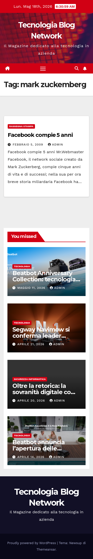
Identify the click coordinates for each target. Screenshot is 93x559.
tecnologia (22, 266)
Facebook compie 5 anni (40, 135)
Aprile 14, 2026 (31, 457)
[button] (77, 68)
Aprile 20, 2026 (31, 400)
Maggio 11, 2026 (32, 288)
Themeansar (46, 549)
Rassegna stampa (21, 126)
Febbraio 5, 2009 (28, 144)
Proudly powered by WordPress (32, 543)
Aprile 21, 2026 (31, 344)
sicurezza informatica (30, 379)
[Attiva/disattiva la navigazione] (42, 68)
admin (55, 144)
